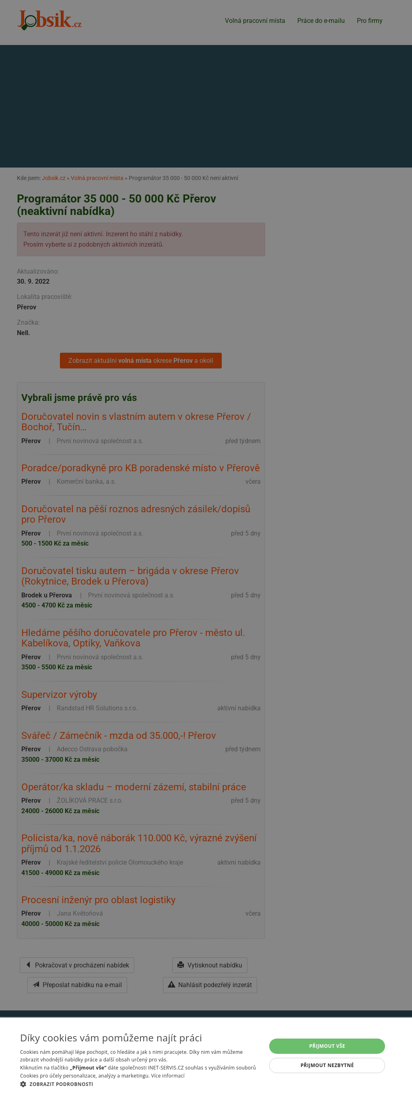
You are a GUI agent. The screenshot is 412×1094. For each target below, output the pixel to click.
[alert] (206, 547)
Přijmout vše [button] (327, 1046)
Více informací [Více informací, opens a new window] (168, 1075)
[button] (139, 1084)
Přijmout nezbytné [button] (327, 1065)
